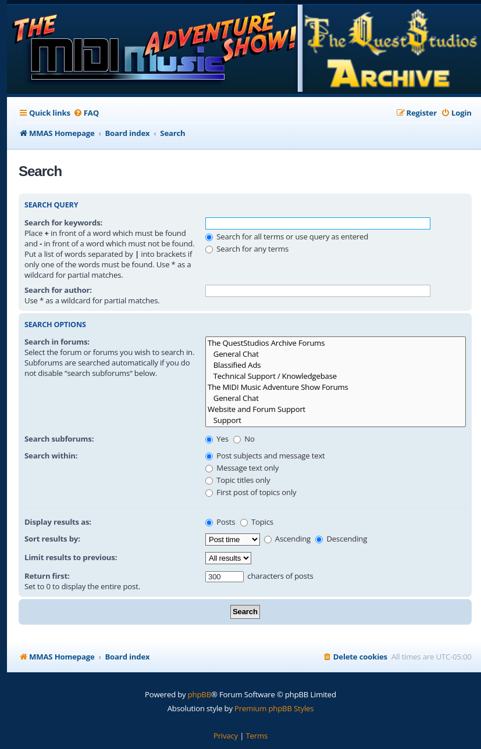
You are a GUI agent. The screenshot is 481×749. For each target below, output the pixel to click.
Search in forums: (57, 341)
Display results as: (57, 522)
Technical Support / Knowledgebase (335, 376)
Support (335, 420)
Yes (217, 438)
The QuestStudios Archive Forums (335, 343)
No (244, 438)
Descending (341, 538)
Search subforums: (59, 438)
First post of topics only (250, 492)
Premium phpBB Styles (273, 708)
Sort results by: (52, 538)
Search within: (50, 455)
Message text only (242, 468)
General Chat (335, 354)
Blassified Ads (335, 365)
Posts (220, 522)
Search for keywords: (63, 222)
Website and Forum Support (335, 409)
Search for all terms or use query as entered (286, 236)
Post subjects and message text (265, 455)
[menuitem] (86, 113)
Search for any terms (246, 248)
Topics (256, 522)
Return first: (47, 576)
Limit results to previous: (70, 557)
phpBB (199, 694)
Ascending (287, 538)
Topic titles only (237, 480)
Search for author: (58, 290)
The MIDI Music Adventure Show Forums (335, 387)
